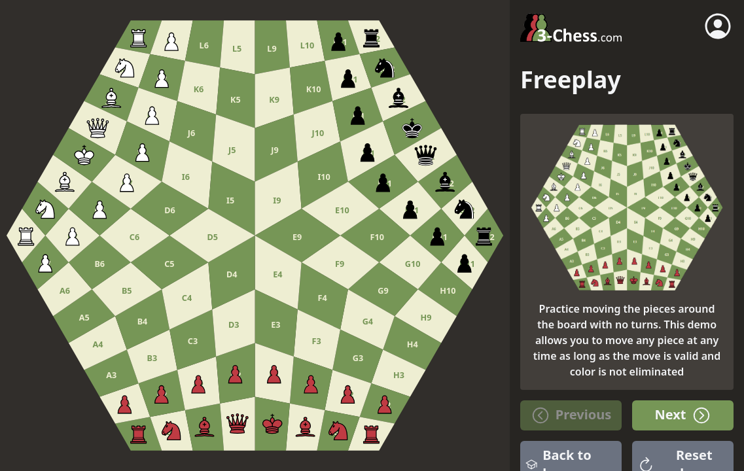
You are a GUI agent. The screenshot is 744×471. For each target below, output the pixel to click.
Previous (571, 415)
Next (682, 415)
